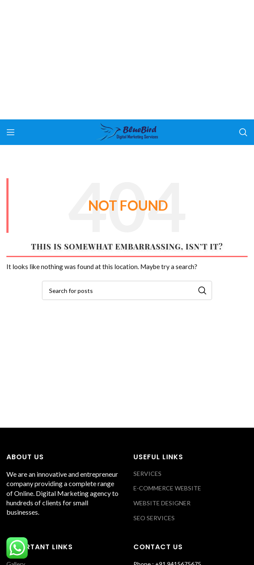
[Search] (243, 132)
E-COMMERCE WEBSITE (167, 488)
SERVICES (147, 473)
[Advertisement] (127, 59)
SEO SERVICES (154, 518)
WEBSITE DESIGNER (161, 503)
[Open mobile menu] (10, 132)
